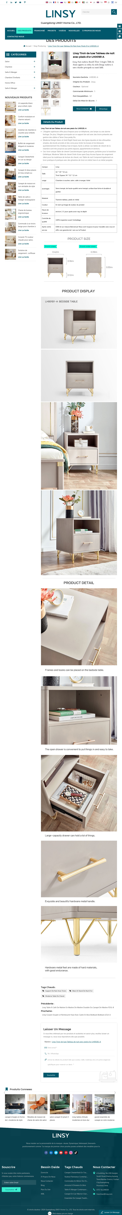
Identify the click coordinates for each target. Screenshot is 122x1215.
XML (42, 1191)
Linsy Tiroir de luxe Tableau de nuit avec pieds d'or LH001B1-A (76, 1039)
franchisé (39, 31)
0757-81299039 (103, 1187)
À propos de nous (91, 31)
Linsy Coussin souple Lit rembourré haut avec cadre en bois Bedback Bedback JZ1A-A (76, 1012)
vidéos (62, 31)
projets (52, 31)
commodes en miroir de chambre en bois (76, 1178)
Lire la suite (23, 111)
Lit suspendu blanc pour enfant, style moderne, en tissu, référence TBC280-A (26, 105)
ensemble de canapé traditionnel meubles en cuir (76, 1195)
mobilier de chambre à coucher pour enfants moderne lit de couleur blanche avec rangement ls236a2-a (27, 132)
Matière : (73, 1039)
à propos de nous (48, 1174)
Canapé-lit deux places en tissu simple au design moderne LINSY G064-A (27, 172)
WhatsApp (103, 110)
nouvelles (74, 31)
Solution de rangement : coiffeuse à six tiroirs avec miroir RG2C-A (27, 253)
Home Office (10, 84)
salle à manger (11, 73)
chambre (8, 68)
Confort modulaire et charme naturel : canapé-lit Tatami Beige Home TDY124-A (26, 119)
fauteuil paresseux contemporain (76, 1174)
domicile (44, 1170)
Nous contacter (84, 109)
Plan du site (45, 1187)
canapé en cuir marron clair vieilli (76, 1191)
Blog (43, 1182)
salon (7, 62)
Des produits (24, 31)
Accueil (11, 31)
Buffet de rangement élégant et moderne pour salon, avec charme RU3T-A (26, 145)
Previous (4, 1086)
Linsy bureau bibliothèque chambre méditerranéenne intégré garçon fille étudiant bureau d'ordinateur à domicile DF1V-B (15, 1116)
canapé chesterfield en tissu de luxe (76, 1170)
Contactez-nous (15, 37)
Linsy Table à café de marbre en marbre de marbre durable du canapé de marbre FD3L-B (78, 1005)
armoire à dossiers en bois (75, 1182)
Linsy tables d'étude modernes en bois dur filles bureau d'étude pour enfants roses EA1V (104, 1116)
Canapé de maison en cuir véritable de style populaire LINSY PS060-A (26, 186)
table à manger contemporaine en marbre (76, 1187)
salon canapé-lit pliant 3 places (81, 1116)
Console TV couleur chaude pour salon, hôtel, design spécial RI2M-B (26, 239)
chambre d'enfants (12, 78)
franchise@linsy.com (104, 1191)
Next (115, 1086)
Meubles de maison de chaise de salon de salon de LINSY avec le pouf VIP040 (59, 1116)
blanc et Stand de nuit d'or (82, 988)
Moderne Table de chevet (54, 993)
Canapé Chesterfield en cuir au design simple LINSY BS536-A (27, 159)
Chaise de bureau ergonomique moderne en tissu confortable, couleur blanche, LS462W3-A (26, 212)
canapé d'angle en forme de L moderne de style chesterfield (37, 1116)
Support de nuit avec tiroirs (55, 988)
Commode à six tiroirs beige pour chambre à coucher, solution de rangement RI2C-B (27, 226)
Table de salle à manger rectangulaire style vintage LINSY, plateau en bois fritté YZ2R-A (26, 199)
